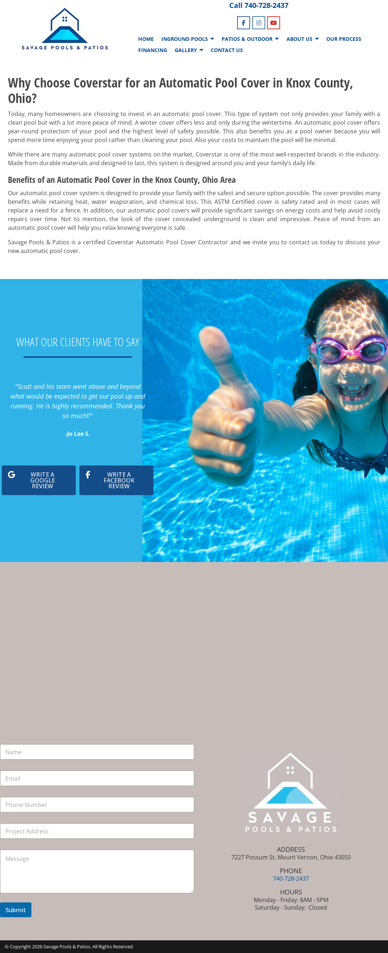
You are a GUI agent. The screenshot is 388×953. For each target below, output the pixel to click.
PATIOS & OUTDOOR (247, 38)
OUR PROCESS (343, 38)
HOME (146, 38)
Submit (15, 910)
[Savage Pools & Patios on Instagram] (258, 22)
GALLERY (186, 50)
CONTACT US (227, 50)
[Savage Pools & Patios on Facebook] (243, 22)
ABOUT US (300, 38)
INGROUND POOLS (184, 38)
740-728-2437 (266, 5)
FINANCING (152, 50)
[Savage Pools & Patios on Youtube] (273, 22)
